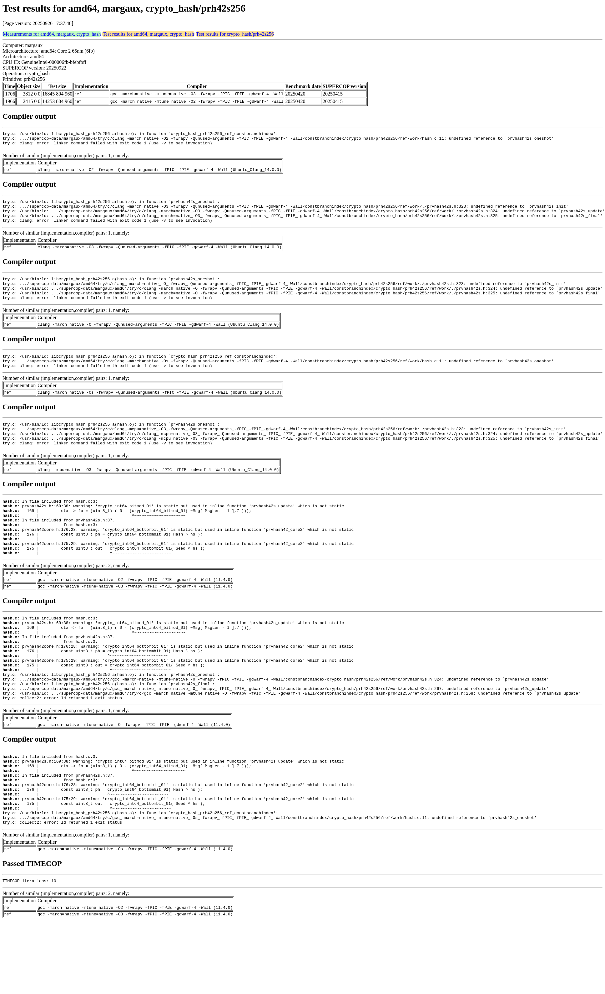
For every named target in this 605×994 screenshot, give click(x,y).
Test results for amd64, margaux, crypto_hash (148, 34)
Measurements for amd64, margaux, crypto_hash (52, 34)
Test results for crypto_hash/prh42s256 (235, 34)
